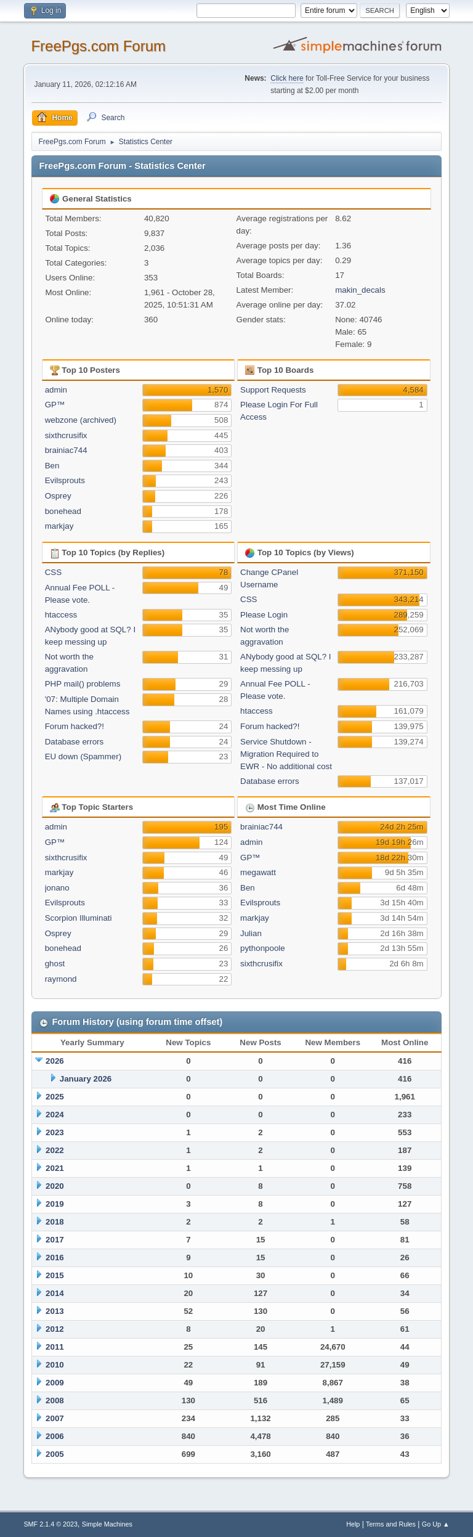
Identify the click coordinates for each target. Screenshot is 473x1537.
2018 (55, 1221)
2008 (55, 1400)
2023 (55, 1132)
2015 (55, 1275)
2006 (55, 1436)
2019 (55, 1204)
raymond (61, 979)
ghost (55, 963)
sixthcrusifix (66, 435)
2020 (55, 1186)
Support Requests (273, 389)
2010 (55, 1364)
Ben (52, 465)
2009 (55, 1382)
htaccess (61, 614)
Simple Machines (107, 1524)
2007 (55, 1418)
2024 (55, 1114)
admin (56, 389)
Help (353, 1524)
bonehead (63, 511)
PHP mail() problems (83, 683)
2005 (55, 1454)
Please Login (264, 614)
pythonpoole (262, 948)
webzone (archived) (80, 420)
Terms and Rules (391, 1524)
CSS (53, 572)
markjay (59, 526)
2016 (55, 1257)
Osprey (58, 495)
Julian (251, 933)
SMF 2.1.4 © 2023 (50, 1524)
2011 (55, 1347)
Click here (286, 78)
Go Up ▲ (436, 1524)
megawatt (258, 872)
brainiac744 (66, 450)
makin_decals (360, 290)
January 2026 (85, 1078)
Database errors (74, 741)
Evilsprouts (65, 480)
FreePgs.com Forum (98, 46)
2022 (55, 1150)
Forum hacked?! (74, 726)
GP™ (55, 404)
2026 (55, 1061)
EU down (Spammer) (83, 756)
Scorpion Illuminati (78, 918)
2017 (55, 1239)
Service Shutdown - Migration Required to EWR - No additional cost (286, 754)
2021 (55, 1168)
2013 (55, 1311)
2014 (55, 1293)
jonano (57, 887)
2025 (55, 1096)
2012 (55, 1329)
